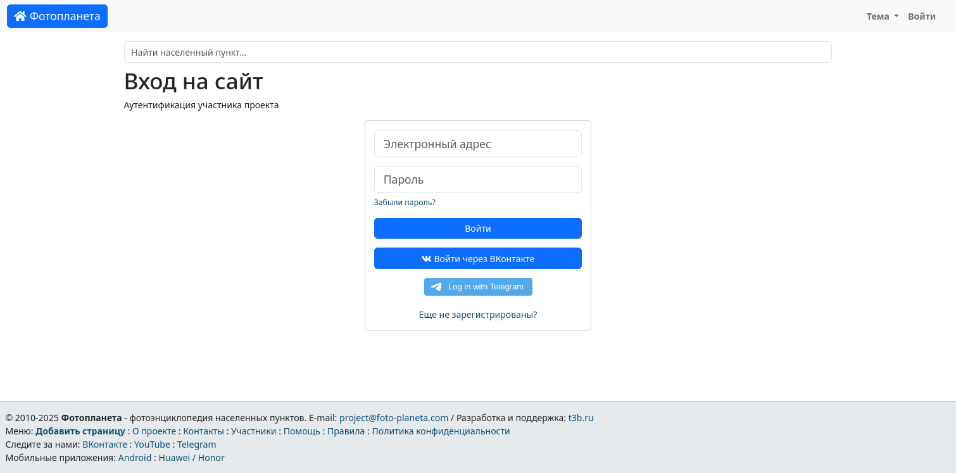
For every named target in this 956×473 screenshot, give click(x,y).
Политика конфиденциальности (441, 431)
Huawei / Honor (191, 457)
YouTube (152, 444)
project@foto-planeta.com (393, 418)
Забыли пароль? (405, 202)
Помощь (302, 431)
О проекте (154, 431)
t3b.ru (581, 418)
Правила (346, 431)
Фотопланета (57, 15)
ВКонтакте (104, 444)
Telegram (197, 444)
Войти (922, 16)
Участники (254, 431)
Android (135, 457)
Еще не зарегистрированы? (478, 314)
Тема (879, 16)
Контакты (203, 431)
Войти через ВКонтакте (478, 259)
